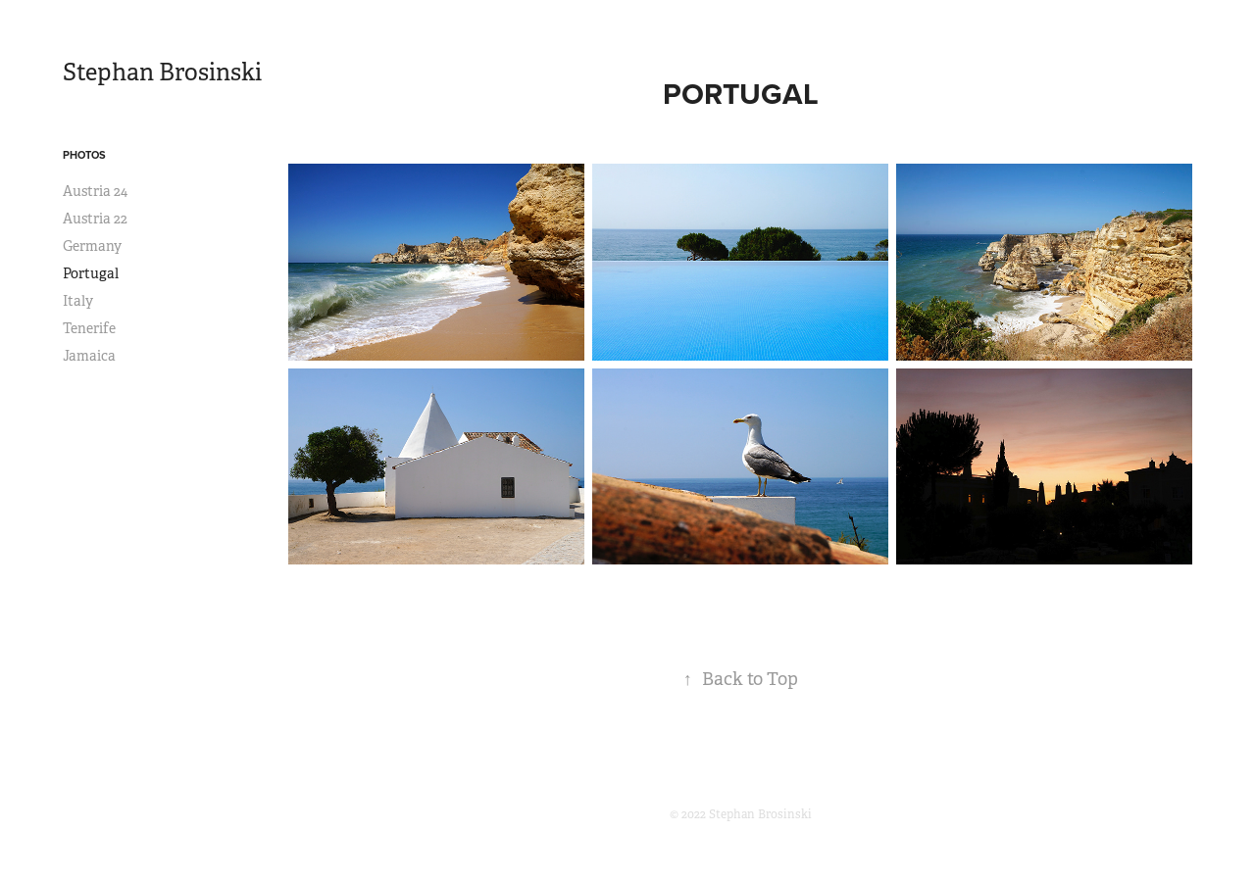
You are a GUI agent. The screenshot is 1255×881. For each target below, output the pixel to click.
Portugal (91, 273)
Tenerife (89, 328)
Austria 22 (95, 218)
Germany (92, 246)
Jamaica (89, 356)
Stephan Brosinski (162, 72)
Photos (84, 155)
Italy (78, 301)
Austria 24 (95, 191)
